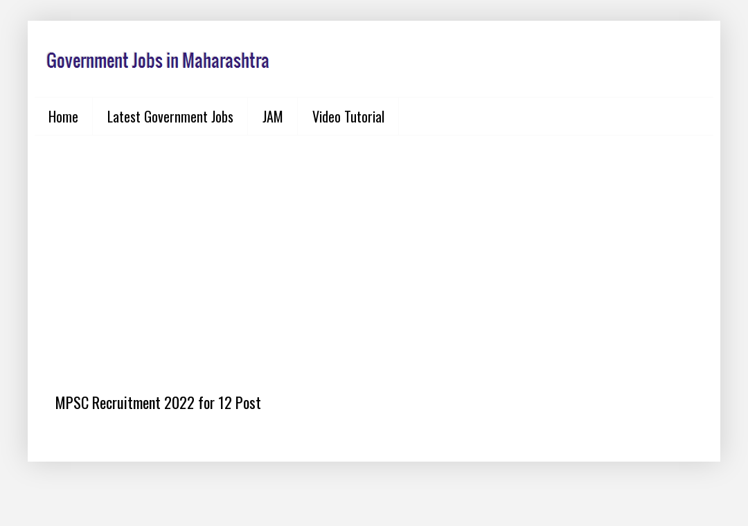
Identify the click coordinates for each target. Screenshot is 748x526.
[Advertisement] (374, 253)
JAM (272, 116)
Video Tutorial (348, 116)
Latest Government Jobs (170, 116)
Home (63, 116)
